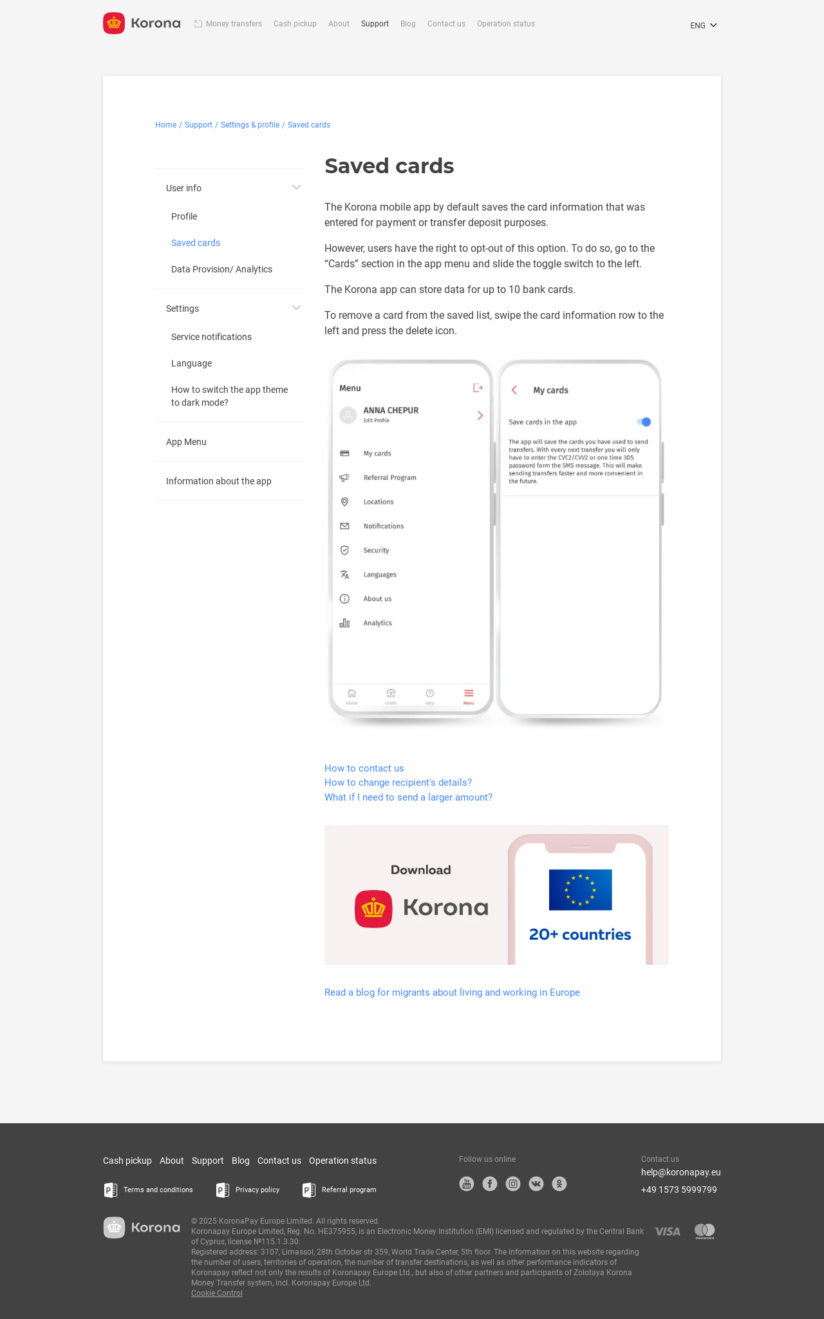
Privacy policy (257, 1190)
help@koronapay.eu (681, 1172)
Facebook (490, 1183)
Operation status (506, 23)
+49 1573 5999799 (679, 1189)
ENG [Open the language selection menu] (705, 26)
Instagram (513, 1183)
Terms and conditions (158, 1190)
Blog (408, 23)
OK (559, 1183)
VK (536, 1183)
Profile (184, 216)
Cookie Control (217, 1293)
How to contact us (364, 768)
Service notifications (211, 337)
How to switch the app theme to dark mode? (229, 396)
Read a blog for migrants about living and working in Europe (452, 992)
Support (375, 23)
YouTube (466, 1183)
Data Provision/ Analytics (221, 269)
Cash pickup (295, 23)
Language (191, 363)
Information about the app (219, 481)
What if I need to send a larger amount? (408, 797)
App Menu (186, 442)
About (339, 23)
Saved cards (195, 243)
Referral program (349, 1190)
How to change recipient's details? (398, 782)
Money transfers (234, 23)
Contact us (446, 23)
